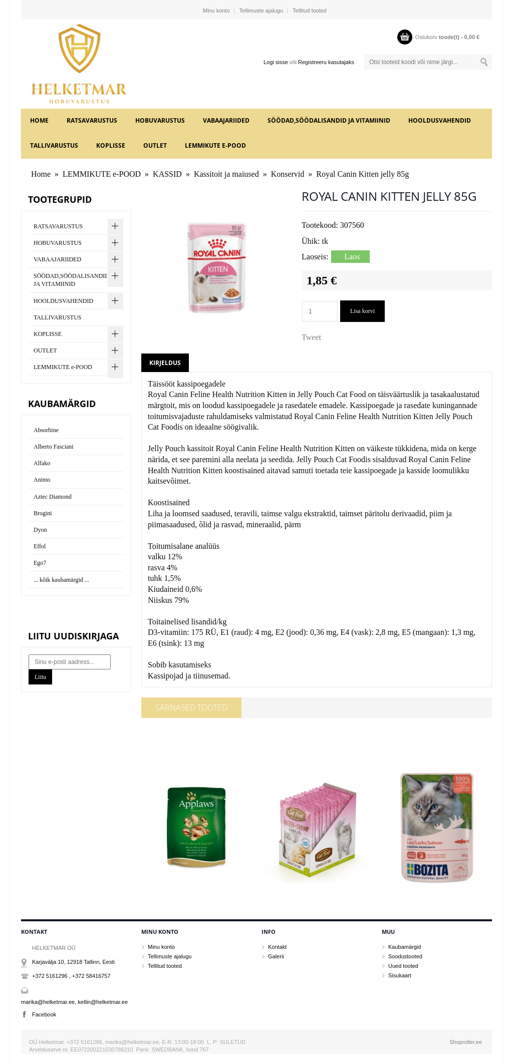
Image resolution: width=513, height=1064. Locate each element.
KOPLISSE (110, 145)
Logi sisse (276, 62)
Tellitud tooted (310, 11)
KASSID (167, 174)
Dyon (40, 529)
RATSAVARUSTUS (92, 120)
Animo (42, 479)
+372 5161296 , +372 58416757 (71, 976)
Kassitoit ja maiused (226, 174)
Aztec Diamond (53, 496)
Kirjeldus (165, 363)
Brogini (43, 513)
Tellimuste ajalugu (261, 11)
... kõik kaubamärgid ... (61, 579)
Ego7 (40, 562)
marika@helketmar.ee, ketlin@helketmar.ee (74, 1002)
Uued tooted (403, 966)
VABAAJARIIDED (226, 120)
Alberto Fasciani (54, 446)
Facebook (44, 1014)
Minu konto (216, 11)
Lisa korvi (362, 310)
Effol (40, 546)
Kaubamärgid (404, 947)
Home (39, 120)
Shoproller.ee (465, 1042)
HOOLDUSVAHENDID (439, 120)
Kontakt (277, 947)
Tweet (311, 337)
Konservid (288, 174)
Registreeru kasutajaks (326, 62)
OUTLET (155, 145)
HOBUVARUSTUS (160, 120)
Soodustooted (405, 956)
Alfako (42, 463)
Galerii (276, 956)
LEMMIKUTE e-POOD (215, 145)
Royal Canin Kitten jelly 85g (362, 174)
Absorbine (46, 430)
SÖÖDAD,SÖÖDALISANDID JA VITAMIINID (329, 120)
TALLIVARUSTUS (54, 145)
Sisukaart (399, 975)
